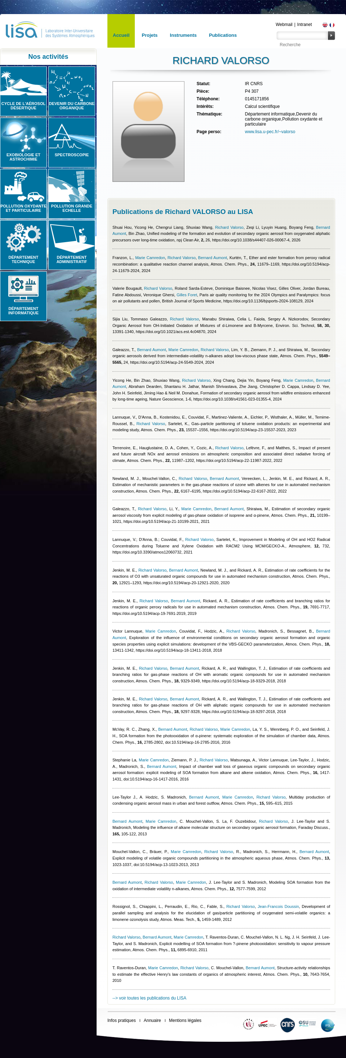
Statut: (203, 83)
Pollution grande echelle (71, 208)
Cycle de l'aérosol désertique (23, 105)
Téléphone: (207, 98)
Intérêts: (204, 106)
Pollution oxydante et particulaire (23, 208)
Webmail (284, 24)
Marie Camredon (150, 257)
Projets (150, 35)
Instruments (183, 35)
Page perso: (208, 131)
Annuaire (152, 1020)
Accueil (121, 35)
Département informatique (23, 310)
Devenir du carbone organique (72, 105)
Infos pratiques (121, 1020)
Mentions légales (185, 1020)
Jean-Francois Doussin (278, 906)
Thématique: (209, 114)
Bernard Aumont (212, 257)
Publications (223, 35)
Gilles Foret (187, 295)
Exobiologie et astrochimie (23, 157)
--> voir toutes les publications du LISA (149, 998)
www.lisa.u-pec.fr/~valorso (270, 131)
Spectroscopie (72, 155)
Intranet (304, 24)
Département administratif (72, 259)
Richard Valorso (229, 227)
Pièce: (202, 91)
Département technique (24, 259)
